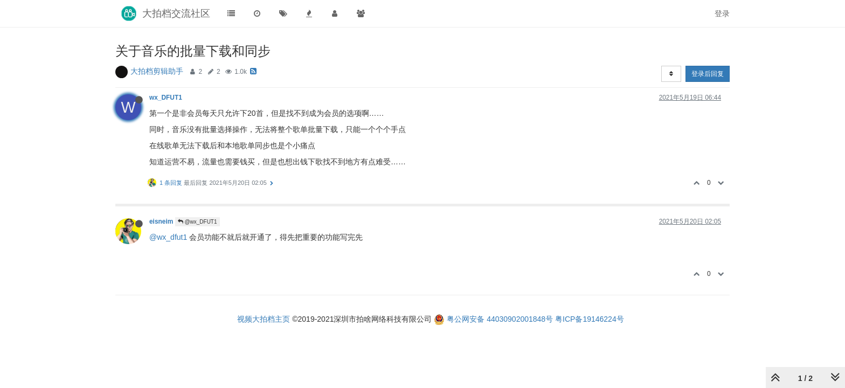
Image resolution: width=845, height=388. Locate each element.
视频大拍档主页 (263, 319)
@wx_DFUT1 (197, 222)
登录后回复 (707, 74)
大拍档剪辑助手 (156, 71)
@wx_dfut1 (168, 237)
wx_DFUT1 (165, 97)
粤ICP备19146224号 (589, 319)
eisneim (161, 221)
